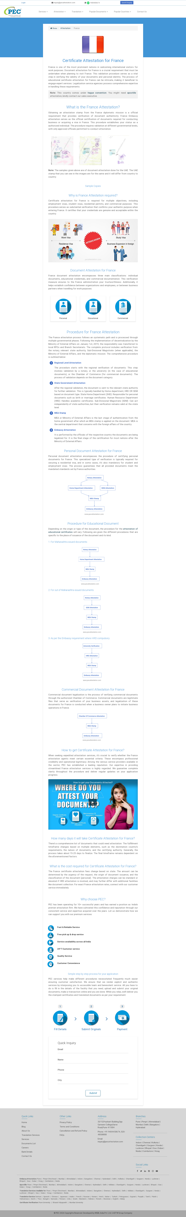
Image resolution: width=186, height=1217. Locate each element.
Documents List (29, 1143)
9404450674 (92, 3)
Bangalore (88, 1179)
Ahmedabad (154, 1121)
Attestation (60, 11)
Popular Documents (98, 11)
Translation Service (27, 1197)
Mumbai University (76, 1202)
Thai (39, 1199)
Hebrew (91, 1199)
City (60, 1080)
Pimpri (144, 1121)
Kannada (54, 1199)
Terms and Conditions (69, 1126)
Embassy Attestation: (28, 1179)
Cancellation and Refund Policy (73, 1130)
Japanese (63, 1197)
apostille (131, 92)
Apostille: (23, 1185)
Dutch (33, 1199)
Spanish (46, 1197)
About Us (26, 1130)
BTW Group (119, 1213)
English (115, 1199)
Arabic (71, 1197)
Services (43, 11)
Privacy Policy (66, 1122)
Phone (61, 1069)
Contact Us (142, 11)
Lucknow (23, 1193)
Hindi (101, 1197)
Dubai (34, 1181)
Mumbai (61, 1179)
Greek (75, 1199)
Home (24, 1122)
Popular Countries (122, 11)
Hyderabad (106, 1179)
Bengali (46, 1199)
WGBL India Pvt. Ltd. (103, 1213)
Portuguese (123, 1197)
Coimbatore (49, 1181)
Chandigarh (120, 1185)
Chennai (97, 1179)
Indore (80, 1179)
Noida (57, 1181)
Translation (77, 11)
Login (23, 2)
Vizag (40, 1181)
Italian (107, 1197)
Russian (86, 1197)
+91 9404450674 (112, 1131)
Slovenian (107, 1199)
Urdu (69, 1199)
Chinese (55, 1197)
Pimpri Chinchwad (49, 1179)
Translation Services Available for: (33, 1191)
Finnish (98, 1199)
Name (60, 1059)
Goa (28, 1181)
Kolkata (121, 1179)
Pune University (45, 1202)
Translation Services (31, 1135)
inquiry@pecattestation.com (63, 2)
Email (60, 1049)
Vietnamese (24, 1199)
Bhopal (22, 1181)
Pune (138, 1121)
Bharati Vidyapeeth (60, 1202)
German (38, 1197)
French (78, 1197)
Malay (122, 1199)
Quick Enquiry (127, 2)
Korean (94, 1197)
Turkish (114, 1197)
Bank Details (27, 1151)
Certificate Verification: (29, 1202)
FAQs (62, 1135)
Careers (25, 1147)
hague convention (97, 92)
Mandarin (82, 1199)
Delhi (114, 1179)
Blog (24, 1126)
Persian (62, 1199)
